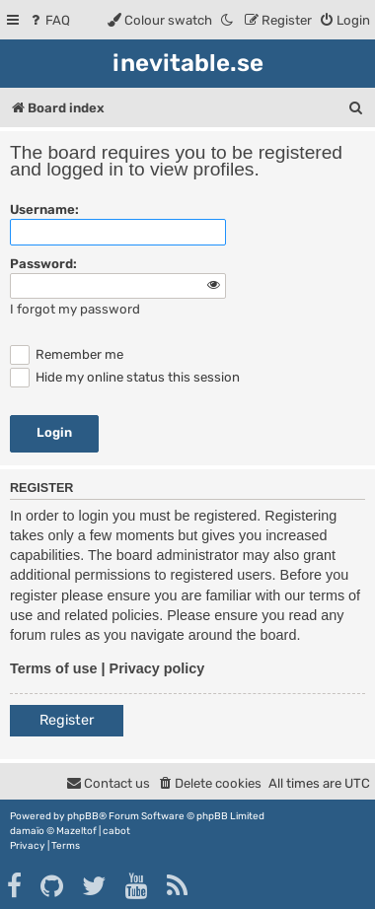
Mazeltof (76, 831)
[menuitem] (49, 20)
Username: (44, 209)
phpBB (83, 816)
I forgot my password (75, 309)
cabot (116, 831)
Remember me (66, 354)
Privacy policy (157, 668)
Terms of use (54, 668)
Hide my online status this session (125, 377)
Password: (43, 263)
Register (66, 720)
